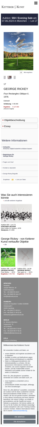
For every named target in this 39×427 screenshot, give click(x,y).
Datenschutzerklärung (20, 410)
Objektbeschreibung (14, 120)
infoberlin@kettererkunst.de (12, 333)
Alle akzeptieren (19, 421)
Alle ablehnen (19, 417)
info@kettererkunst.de (11, 296)
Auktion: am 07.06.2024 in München (19, 19)
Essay (7, 126)
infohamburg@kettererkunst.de (14, 315)
